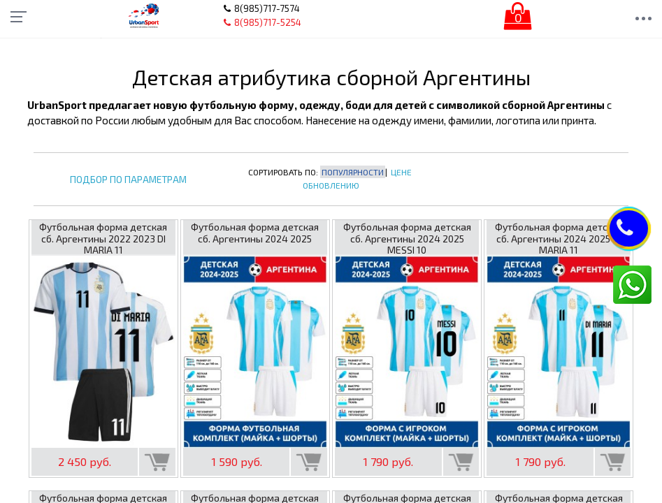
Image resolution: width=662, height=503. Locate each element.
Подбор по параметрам (128, 180)
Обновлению (331, 185)
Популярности (353, 172)
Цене (401, 172)
